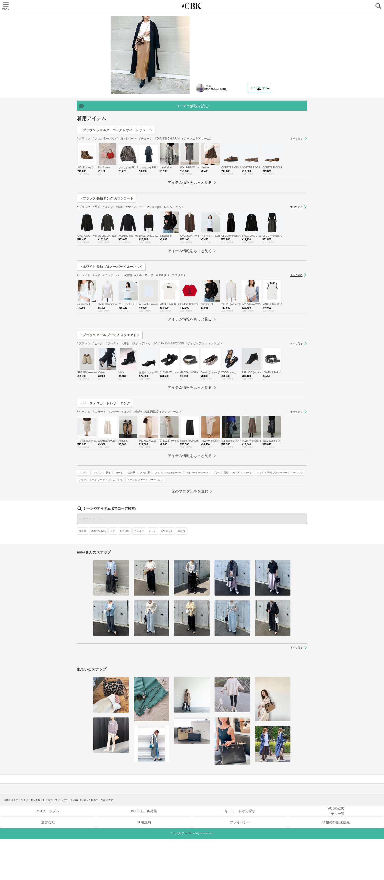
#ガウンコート (135, 278)
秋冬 (228, 126)
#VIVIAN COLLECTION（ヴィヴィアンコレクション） (189, 415)
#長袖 (96, 278)
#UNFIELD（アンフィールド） (164, 483)
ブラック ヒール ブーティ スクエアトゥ (220, 155)
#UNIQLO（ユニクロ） (171, 347)
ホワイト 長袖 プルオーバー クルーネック (222, 148)
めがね (181, 572)
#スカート (99, 483)
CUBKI (192, 6)
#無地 (119, 278)
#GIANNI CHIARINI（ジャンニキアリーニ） (184, 210)
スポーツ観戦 (98, 572)
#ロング (108, 278)
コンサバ (204, 126)
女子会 (82, 572)
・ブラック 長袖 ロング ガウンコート (106, 270)
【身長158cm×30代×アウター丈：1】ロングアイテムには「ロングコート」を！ (233, 48)
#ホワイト (83, 347)
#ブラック (83, 278)
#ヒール (98, 415)
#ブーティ (112, 415)
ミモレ (152, 572)
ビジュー (139, 572)
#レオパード (128, 210)
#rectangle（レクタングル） (165, 278)
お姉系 (251, 126)
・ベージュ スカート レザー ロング (105, 475)
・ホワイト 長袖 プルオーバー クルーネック (111, 338)
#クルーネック (144, 347)
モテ (112, 572)
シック (217, 126)
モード (239, 126)
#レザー (113, 483)
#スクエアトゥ (141, 415)
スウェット (167, 572)
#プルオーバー (112, 347)
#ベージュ (83, 483)
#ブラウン (83, 210)
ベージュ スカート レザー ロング (217, 162)
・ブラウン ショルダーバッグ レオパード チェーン (116, 202)
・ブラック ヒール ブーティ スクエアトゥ (110, 407)
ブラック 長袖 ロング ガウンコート (218, 141)
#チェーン (146, 210)
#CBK (189, 874)
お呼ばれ (125, 572)
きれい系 (204, 133)
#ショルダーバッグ (105, 210)
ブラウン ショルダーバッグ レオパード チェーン (240, 133)
